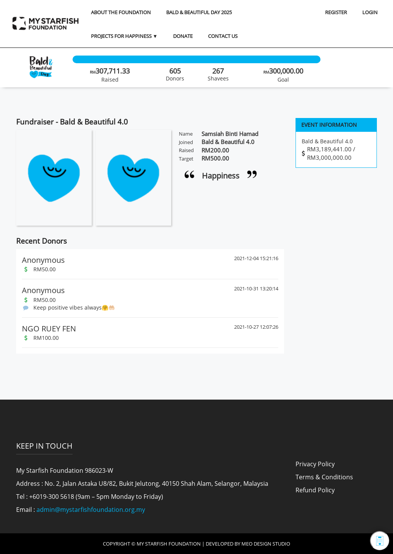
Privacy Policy (315, 464)
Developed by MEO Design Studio (248, 543)
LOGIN (370, 12)
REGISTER (336, 12)
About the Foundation (121, 12)
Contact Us (223, 36)
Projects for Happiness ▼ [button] (124, 36)
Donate (183, 36)
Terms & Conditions (324, 477)
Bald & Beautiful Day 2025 (199, 12)
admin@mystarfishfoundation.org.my (90, 509)
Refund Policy (315, 490)
